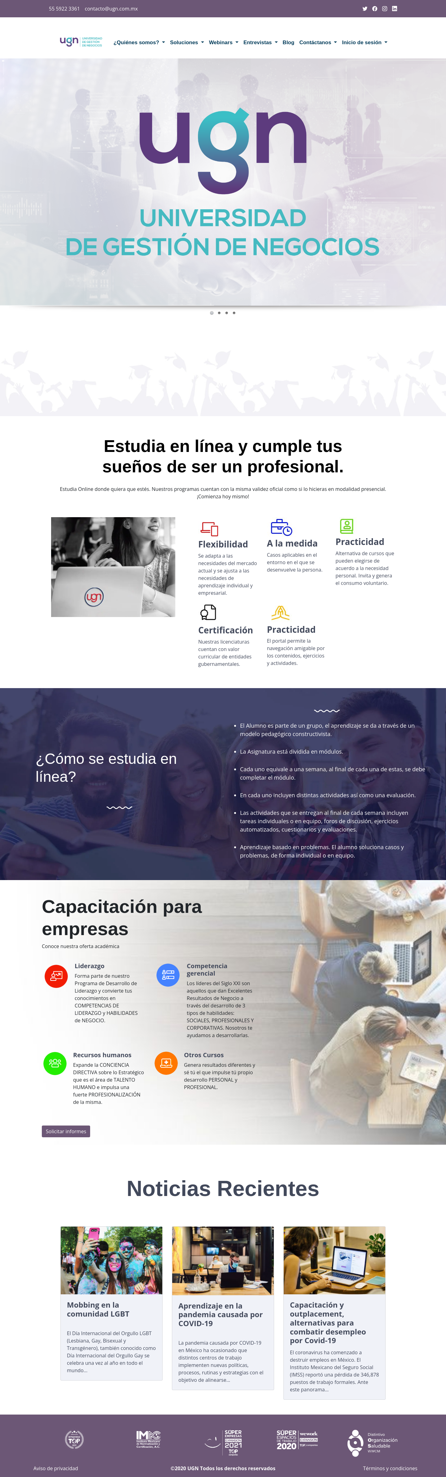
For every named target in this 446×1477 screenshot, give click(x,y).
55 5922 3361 (64, 8)
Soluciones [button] (184, 42)
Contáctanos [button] (316, 42)
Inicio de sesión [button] (362, 42)
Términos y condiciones (390, 1468)
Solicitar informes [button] (66, 1131)
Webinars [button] (221, 42)
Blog (289, 42)
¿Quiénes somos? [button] (136, 42)
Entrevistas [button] (258, 42)
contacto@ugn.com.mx (111, 8)
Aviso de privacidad (55, 1468)
